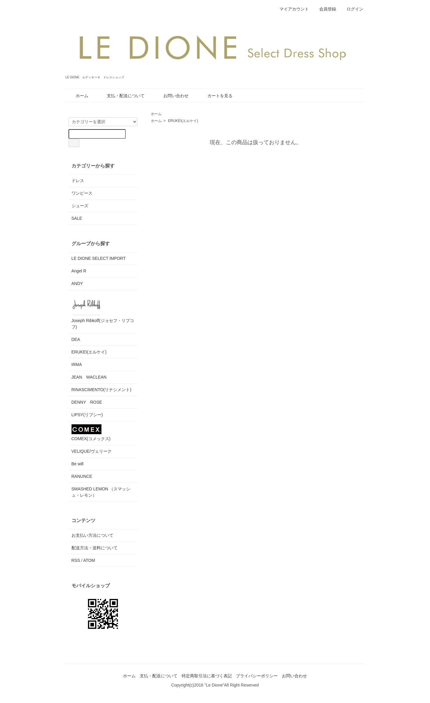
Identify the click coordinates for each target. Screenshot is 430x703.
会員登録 (324, 9)
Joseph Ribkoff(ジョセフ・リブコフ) (103, 311)
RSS (76, 560)
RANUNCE (82, 476)
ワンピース (82, 193)
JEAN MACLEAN (89, 377)
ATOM (89, 560)
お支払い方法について (92, 535)
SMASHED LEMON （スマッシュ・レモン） (101, 492)
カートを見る (216, 95)
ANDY (77, 283)
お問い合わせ (172, 95)
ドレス (78, 180)
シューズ (80, 205)
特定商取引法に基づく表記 (207, 675)
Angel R (79, 271)
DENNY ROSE (87, 402)
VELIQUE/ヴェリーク (92, 451)
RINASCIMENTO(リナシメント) (101, 389)
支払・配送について (121, 95)
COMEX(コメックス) (91, 432)
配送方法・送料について (95, 547)
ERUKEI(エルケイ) (183, 121)
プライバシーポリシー (257, 675)
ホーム (77, 95)
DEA (76, 339)
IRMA (77, 364)
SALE (77, 218)
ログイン (351, 9)
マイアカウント (291, 9)
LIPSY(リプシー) (87, 414)
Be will (77, 463)
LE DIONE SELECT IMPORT (99, 258)
